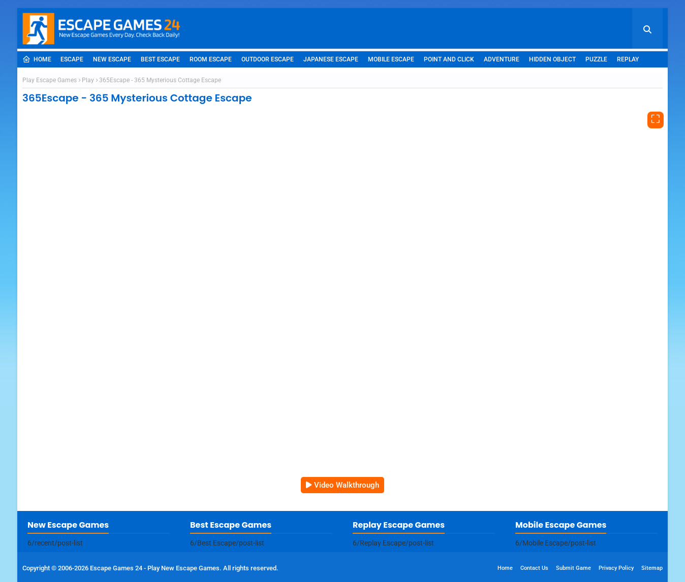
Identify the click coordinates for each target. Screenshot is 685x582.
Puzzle (596, 59)
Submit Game (573, 568)
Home (36, 59)
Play (88, 80)
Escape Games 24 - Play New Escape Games (155, 568)
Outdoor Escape (267, 59)
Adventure (501, 59)
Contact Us (534, 568)
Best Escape (160, 59)
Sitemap (652, 568)
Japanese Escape (330, 59)
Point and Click (449, 59)
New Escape (112, 59)
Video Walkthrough (346, 485)
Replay (628, 59)
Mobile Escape (391, 59)
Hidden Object (552, 59)
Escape (71, 59)
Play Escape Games (49, 80)
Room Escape (211, 59)
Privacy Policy (616, 568)
